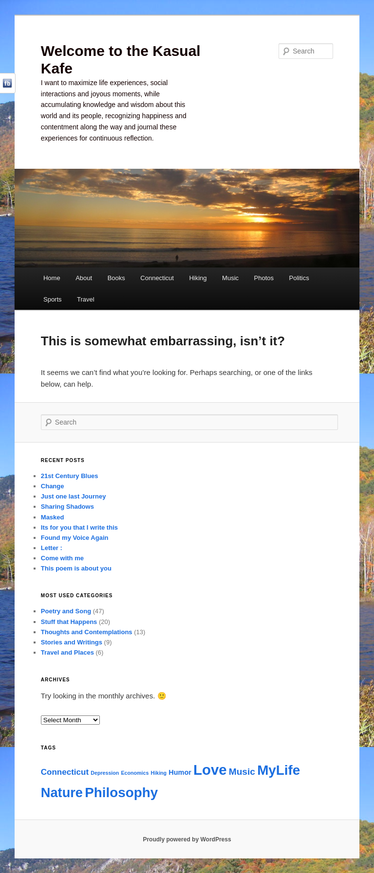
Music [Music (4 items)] (242, 771)
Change (52, 486)
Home (51, 278)
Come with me (62, 558)
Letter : (51, 548)
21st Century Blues (69, 476)
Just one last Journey (73, 496)
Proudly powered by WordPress (187, 839)
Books (116, 278)
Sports (52, 299)
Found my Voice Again (75, 537)
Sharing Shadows (67, 506)
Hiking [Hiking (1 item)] (159, 773)
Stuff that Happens (69, 621)
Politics (299, 278)
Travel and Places (67, 652)
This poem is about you (76, 568)
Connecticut (157, 278)
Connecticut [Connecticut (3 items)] (65, 772)
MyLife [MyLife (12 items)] (278, 770)
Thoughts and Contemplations (86, 632)
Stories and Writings (71, 642)
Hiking (197, 278)
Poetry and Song (66, 611)
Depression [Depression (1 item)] (105, 773)
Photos (264, 278)
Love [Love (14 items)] (209, 770)
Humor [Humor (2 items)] (179, 772)
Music (230, 278)
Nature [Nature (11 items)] (62, 792)
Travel (85, 299)
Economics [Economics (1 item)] (135, 773)
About (83, 278)
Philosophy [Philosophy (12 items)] (121, 792)
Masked (52, 517)
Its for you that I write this (79, 527)
